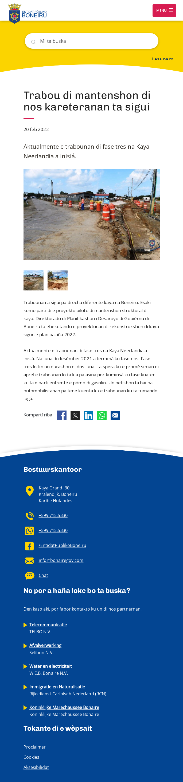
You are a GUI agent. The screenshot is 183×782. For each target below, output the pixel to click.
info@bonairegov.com (61, 560)
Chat (43, 575)
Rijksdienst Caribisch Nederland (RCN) (68, 690)
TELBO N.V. (48, 628)
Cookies (32, 757)
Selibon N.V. (45, 648)
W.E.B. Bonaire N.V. (50, 669)
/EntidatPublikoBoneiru (62, 545)
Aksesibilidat (36, 767)
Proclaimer (35, 747)
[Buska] (91, 41)
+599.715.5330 (53, 515)
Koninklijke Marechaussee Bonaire (64, 710)
